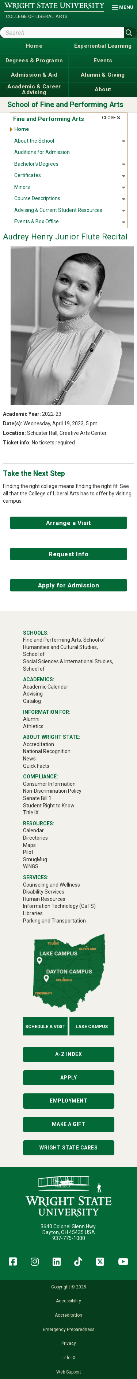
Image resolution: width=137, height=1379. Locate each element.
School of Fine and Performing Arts (65, 104)
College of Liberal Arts (37, 16)
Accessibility (68, 1300)
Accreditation (68, 1315)
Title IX (68, 1357)
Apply (68, 1078)
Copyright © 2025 (68, 1287)
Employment (68, 1101)
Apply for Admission (68, 585)
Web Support (68, 1372)
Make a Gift (68, 1124)
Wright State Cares (68, 1148)
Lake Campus (92, 1026)
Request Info (68, 554)
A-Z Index (68, 1054)
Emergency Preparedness (68, 1329)
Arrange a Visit (68, 523)
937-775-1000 (68, 1238)
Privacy (68, 1343)
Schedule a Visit (45, 1026)
